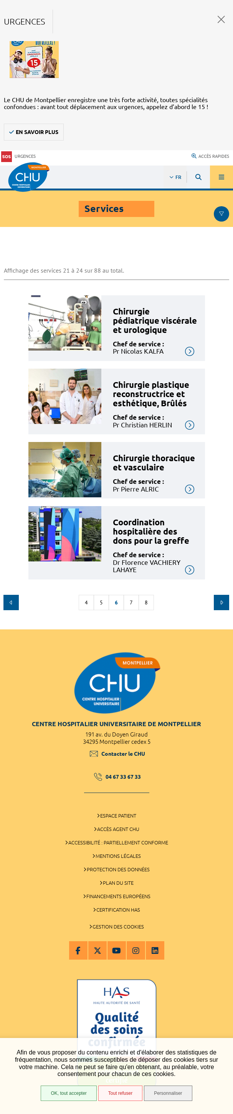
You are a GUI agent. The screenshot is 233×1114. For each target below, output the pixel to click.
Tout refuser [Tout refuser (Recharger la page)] (120, 1093)
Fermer (221, 19)
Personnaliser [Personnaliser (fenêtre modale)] (168, 1093)
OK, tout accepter (68, 1093)
